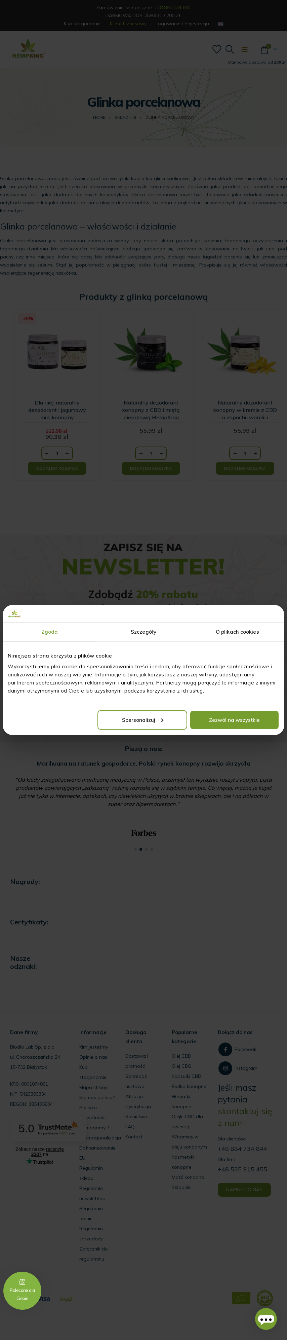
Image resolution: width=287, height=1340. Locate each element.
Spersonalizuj (142, 719)
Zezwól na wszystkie (234, 719)
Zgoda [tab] (49, 632)
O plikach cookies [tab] (237, 632)
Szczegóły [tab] (143, 632)
